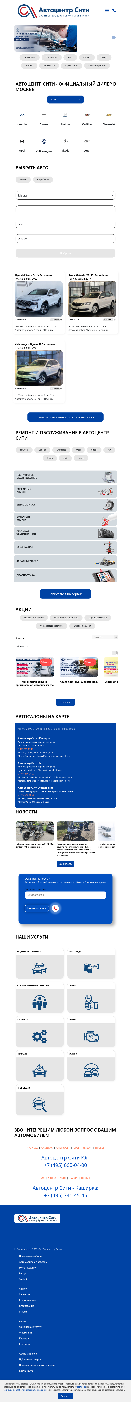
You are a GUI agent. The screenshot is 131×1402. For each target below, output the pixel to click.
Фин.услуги (49, 65)
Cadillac (42, 449)
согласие (81, 1386)
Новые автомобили (34, 617)
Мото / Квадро (27, 1267)
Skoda (50, 458)
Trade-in (29, 65)
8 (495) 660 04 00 (26, 773)
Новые (23, 179)
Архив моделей (28, 1353)
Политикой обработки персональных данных (25, 1389)
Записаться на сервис (66, 594)
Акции (22, 1321)
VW (109, 449)
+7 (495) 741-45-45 (65, 1195)
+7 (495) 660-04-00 (65, 1165)
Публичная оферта (30, 1359)
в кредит (55, 319)
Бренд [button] (19, 638)
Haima (81, 458)
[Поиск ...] (103, 637)
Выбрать (65, 253)
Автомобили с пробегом (66, 617)
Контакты (24, 1344)
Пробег (99, 1147)
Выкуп (104, 57)
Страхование (71, 65)
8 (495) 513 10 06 (26, 794)
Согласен (65, 1396)
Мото (70, 57)
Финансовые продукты (51, 625)
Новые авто (29, 57)
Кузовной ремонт (97, 65)
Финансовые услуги (30, 1327)
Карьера (24, 1338)
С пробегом (51, 57)
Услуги (23, 1311)
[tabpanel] (65, 132)
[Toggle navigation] (107, 10)
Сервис (87, 57)
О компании (26, 1332)
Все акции (65, 702)
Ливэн (94, 449)
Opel (78, 449)
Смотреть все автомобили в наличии (65, 417)
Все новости (65, 863)
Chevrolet (61, 449)
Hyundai (24, 449)
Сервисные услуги (98, 617)
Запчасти (24, 1294)
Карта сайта (26, 1370)
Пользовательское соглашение (37, 1365)
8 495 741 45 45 (25, 749)
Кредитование (27, 1300)
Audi (65, 458)
